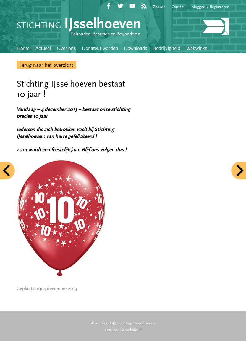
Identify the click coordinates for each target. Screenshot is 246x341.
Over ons (66, 48)
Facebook (108, 6)
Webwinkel (197, 48)
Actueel (43, 48)
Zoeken (159, 6)
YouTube (132, 6)
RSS (144, 6)
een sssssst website (123, 329)
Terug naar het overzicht (46, 65)
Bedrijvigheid (166, 48)
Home (23, 48)
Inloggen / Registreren (209, 6)
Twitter (120, 6)
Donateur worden (100, 48)
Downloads (135, 48)
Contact (177, 6)
